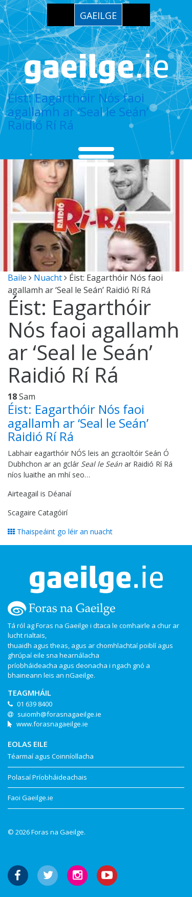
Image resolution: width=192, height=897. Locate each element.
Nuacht (48, 277)
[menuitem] (98, 15)
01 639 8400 (34, 703)
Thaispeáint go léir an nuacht (60, 531)
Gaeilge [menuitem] (98, 15)
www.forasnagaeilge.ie (52, 723)
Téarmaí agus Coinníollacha (51, 756)
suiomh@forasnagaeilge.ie (59, 714)
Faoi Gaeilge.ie (30, 797)
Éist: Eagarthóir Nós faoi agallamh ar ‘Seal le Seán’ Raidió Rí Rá (78, 111)
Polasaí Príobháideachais (47, 777)
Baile (17, 277)
